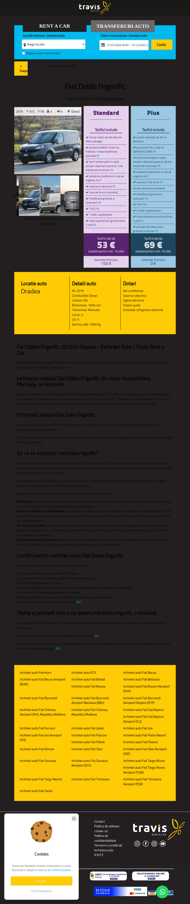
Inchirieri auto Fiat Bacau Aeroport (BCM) (43, 682)
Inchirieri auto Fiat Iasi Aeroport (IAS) (41, 738)
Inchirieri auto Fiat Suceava (38, 760)
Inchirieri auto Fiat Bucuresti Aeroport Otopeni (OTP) (142, 700)
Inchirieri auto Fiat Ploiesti (140, 742)
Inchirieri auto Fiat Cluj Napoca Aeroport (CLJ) (143, 719)
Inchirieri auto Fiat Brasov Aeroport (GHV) (146, 689)
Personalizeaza (41, 891)
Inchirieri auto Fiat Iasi (138, 728)
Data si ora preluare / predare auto (124, 35)
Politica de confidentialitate (105, 838)
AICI (78, 602)
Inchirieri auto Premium (35, 672)
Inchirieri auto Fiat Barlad (88, 679)
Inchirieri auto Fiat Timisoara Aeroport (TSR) (142, 782)
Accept (41, 880)
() (97, 156)
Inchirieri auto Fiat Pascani (89, 735)
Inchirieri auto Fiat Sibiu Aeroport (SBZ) (145, 751)
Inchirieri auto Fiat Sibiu (87, 749)
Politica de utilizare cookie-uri (106, 828)
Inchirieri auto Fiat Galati (87, 728)
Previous (14, 195)
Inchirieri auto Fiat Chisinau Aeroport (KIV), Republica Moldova (43, 712)
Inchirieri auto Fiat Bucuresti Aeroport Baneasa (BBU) (90, 700)
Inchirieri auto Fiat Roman (37, 749)
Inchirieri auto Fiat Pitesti (88, 742)
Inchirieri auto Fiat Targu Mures (144, 760)
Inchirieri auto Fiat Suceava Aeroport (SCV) (89, 763)
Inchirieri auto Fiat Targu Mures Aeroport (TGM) (144, 770)
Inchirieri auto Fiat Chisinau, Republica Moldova (89, 712)
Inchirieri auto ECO (83, 672)
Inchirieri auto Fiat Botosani (141, 679)
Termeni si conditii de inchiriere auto (108, 848)
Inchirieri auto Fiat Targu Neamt (41, 779)
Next (81, 195)
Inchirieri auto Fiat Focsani (37, 728)
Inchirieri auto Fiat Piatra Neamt (144, 735)
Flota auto (40, 66)
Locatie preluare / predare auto (44, 35)
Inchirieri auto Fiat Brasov (88, 686)
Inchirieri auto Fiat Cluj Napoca (143, 709)
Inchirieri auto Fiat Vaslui (36, 791)
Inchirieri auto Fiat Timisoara (90, 779)
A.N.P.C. (99, 854)
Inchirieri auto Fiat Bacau (139, 672)
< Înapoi (24, 68)
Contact (99, 821)
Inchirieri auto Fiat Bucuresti (38, 698)
